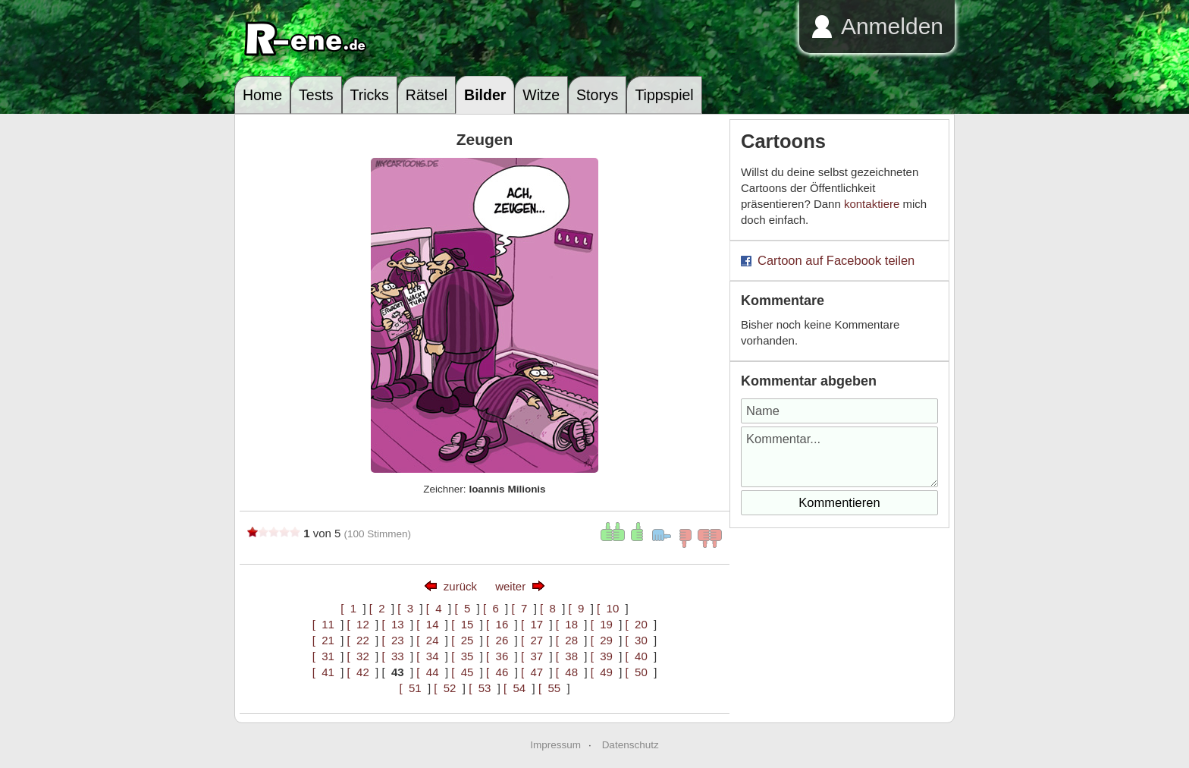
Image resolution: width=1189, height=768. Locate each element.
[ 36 (500, 656)
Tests (316, 95)
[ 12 (361, 624)
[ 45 (465, 672)
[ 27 (535, 640)
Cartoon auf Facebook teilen (836, 260)
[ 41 (326, 672)
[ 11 (326, 624)
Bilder (485, 95)
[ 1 (351, 608)
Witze (541, 95)
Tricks (369, 95)
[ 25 (465, 640)
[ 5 (465, 608)
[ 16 (500, 624)
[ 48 (570, 672)
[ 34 (430, 656)
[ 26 (500, 640)
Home (262, 95)
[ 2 (380, 608)
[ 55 (552, 687)
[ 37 (535, 656)
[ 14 (430, 624)
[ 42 (361, 672)
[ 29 (605, 640)
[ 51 (413, 687)
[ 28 (570, 640)
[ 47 (535, 672)
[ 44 (430, 672)
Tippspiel (664, 95)
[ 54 (518, 687)
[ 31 (326, 656)
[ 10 (611, 608)
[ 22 (361, 640)
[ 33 (395, 656)
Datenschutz (630, 745)
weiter (510, 586)
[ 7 (522, 608)
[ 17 (535, 624)
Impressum (555, 745)
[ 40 (640, 656)
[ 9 (580, 608)
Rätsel (426, 95)
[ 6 (494, 608)
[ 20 (640, 624)
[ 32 (361, 656)
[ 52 (448, 687)
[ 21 (326, 640)
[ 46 (500, 672)
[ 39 (605, 656)
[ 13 (395, 624)
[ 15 (465, 624)
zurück (460, 586)
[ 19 (605, 624)
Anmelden (892, 26)
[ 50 (640, 672)
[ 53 (483, 687)
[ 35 (465, 656)
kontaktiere (871, 203)
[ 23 (395, 640)
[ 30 (640, 640)
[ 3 (408, 608)
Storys (597, 95)
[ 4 (437, 608)
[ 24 (430, 640)
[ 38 (570, 656)
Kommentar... (839, 456)
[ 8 (551, 608)
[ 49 (605, 672)
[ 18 (570, 624)
